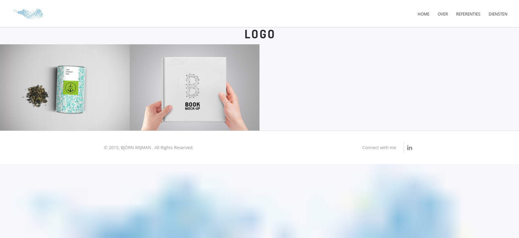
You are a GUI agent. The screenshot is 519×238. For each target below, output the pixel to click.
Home (424, 14)
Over (443, 14)
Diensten (498, 14)
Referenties (468, 14)
